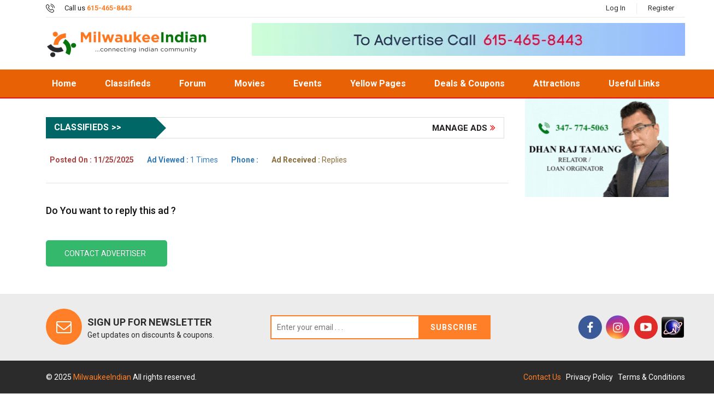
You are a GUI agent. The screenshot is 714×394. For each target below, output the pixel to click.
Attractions (556, 83)
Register (661, 8)
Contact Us (542, 377)
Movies (249, 83)
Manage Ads (459, 128)
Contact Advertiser (105, 253)
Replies (309, 159)
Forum (192, 83)
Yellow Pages (378, 83)
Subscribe (453, 327)
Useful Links (634, 83)
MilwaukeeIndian (103, 377)
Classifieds (128, 83)
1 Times (182, 159)
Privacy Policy (589, 377)
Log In (616, 8)
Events (307, 83)
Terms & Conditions (651, 377)
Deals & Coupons (469, 83)
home (64, 83)
